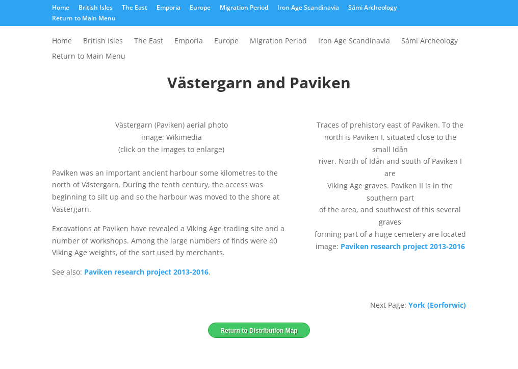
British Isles (96, 8)
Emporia (168, 8)
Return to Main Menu (84, 18)
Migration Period (244, 8)
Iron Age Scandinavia (308, 8)
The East (134, 8)
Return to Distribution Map (258, 330)
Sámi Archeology (372, 8)
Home (60, 8)
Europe (200, 8)
